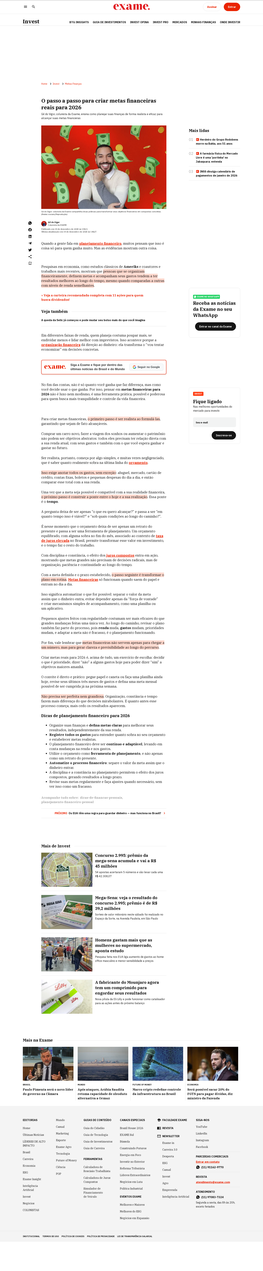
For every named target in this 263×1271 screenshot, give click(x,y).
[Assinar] (212, 7)
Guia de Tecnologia (96, 1164)
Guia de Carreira (94, 1177)
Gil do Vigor (54, 223)
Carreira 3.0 (169, 1178)
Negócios (28, 1232)
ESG (25, 1201)
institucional (31, 1265)
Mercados (179, 22)
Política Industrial (131, 1217)
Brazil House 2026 (131, 1157)
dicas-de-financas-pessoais (101, 828)
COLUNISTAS (31, 1239)
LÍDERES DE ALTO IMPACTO (34, 1172)
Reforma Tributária (132, 1197)
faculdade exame (174, 1149)
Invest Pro (160, 22)
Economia (29, 1195)
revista (167, 1157)
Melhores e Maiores (132, 1234)
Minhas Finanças (203, 22)
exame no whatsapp (206, 298)
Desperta (168, 1185)
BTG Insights (79, 22)
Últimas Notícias (33, 1164)
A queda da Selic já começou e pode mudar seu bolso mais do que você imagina (93, 320)
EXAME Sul (127, 1164)
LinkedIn (201, 1162)
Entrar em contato (208, 1191)
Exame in (168, 1172)
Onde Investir (230, 22)
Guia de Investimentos (109, 22)
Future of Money (66, 1189)
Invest (31, 21)
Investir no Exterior (132, 1191)
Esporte (61, 1169)
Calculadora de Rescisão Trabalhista (97, 1198)
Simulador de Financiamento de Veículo (93, 1222)
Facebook (202, 1176)
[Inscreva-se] (224, 437)
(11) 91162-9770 (212, 1196)
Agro (165, 1212)
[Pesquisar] (33, 7)
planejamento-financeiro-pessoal (67, 832)
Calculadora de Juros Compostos (97, 1209)
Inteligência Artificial (30, 1217)
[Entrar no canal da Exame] (215, 328)
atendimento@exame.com (213, 1211)
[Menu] (25, 7)
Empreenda (169, 1219)
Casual (60, 1156)
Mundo (60, 1149)
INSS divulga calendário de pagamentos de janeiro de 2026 (216, 174)
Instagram (202, 1169)
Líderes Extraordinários (135, 1204)
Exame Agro (63, 1176)
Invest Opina (139, 22)
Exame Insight (32, 1208)
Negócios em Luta (131, 1211)
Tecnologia (63, 1183)
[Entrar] (232, 7)
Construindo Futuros (133, 1177)
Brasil (26, 1181)
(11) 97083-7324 (212, 1226)
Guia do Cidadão (94, 1157)
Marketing (62, 1162)
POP (58, 1203)
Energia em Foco (130, 1184)
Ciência (60, 1196)
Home (44, 84)
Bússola (125, 1170)
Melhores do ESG (130, 1240)
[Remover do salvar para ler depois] (30, 264)
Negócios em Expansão (134, 1247)
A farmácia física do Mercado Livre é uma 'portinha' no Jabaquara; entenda (217, 158)
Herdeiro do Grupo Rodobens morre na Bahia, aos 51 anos (217, 142)
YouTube (201, 1156)
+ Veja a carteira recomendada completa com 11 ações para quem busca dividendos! (92, 298)
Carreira (28, 1188)
